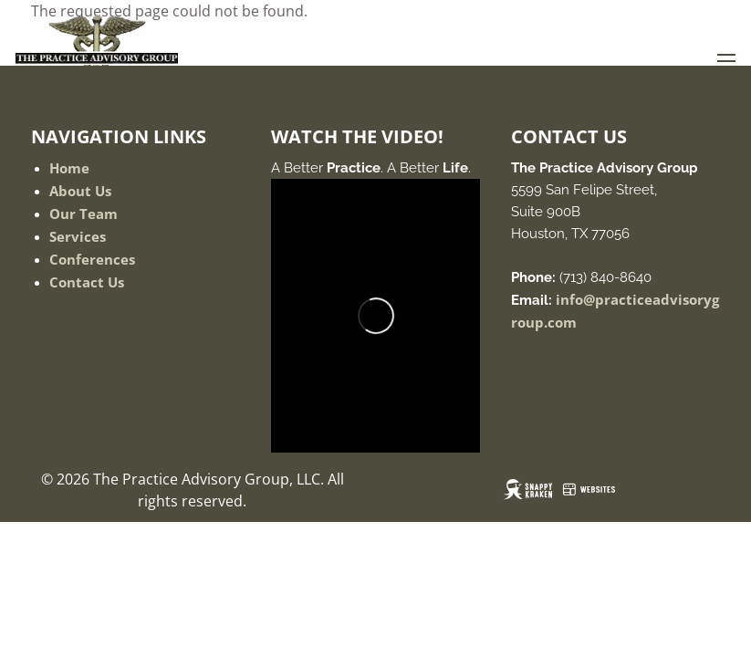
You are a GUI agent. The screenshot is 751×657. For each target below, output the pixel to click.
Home (69, 168)
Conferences (92, 259)
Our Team (83, 213)
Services (77, 236)
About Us (80, 191)
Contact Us (86, 282)
